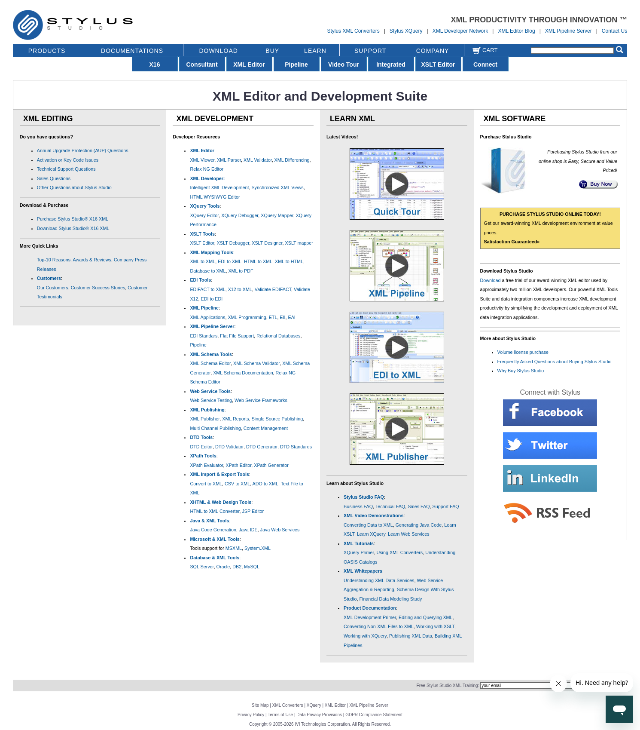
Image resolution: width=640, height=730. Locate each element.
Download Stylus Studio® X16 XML (73, 228)
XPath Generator (271, 465)
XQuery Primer (359, 552)
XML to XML (202, 261)
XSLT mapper (299, 242)
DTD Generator (261, 446)
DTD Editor (201, 446)
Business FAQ (358, 506)
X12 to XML (240, 289)
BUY (272, 50)
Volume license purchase (523, 352)
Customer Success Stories (98, 287)
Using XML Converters (399, 552)
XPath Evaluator (206, 465)
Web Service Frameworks (261, 400)
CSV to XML (237, 483)
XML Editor (249, 64)
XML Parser (229, 160)
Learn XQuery (371, 534)
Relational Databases (278, 335)
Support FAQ (446, 506)
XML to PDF (240, 270)
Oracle (223, 566)
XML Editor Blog (516, 31)
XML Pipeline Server (568, 31)
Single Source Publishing (277, 418)
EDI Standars (203, 335)
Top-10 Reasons (53, 259)
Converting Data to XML (368, 525)
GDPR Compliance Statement (373, 714)
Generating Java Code (419, 525)
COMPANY (432, 50)
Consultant (201, 64)
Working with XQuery (365, 635)
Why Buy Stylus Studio (520, 370)
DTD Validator (229, 446)
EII (282, 317)
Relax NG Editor (206, 169)
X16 (154, 64)
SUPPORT (370, 50)
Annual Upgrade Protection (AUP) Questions (82, 150)
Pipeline (296, 64)
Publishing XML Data (410, 635)
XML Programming (247, 317)
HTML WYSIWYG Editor (215, 196)
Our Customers (52, 287)
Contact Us (614, 31)
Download (490, 280)
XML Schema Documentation (243, 372)
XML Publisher (204, 418)
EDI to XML (229, 261)
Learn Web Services (409, 534)
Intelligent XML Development (219, 187)
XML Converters (287, 705)
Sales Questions (53, 178)
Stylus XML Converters (353, 31)
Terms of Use (280, 714)
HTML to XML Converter (214, 511)
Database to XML (208, 270)
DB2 (236, 566)
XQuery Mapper (277, 215)
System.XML (257, 548)
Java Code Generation (213, 529)
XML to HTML (289, 261)
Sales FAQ (419, 506)
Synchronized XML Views (277, 187)
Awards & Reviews (92, 259)
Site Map (260, 705)
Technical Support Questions (66, 169)
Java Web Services (280, 529)
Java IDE (248, 529)
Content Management (266, 428)
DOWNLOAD (218, 50)
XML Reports (235, 418)
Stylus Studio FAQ (364, 497)
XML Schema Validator (256, 363)
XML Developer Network (460, 31)
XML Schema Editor (210, 363)
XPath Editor (238, 465)
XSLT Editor (438, 64)
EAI (292, 317)
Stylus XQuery (406, 31)
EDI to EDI (212, 298)
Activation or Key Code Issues (67, 160)
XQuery (314, 705)
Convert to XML (206, 483)
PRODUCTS (47, 50)
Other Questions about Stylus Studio (74, 187)
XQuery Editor (204, 215)
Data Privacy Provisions (319, 714)
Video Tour (343, 64)
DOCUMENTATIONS (132, 50)
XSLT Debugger (233, 242)
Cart (484, 50)
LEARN (315, 50)
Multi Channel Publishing (215, 428)
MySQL (251, 566)
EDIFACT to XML (207, 289)
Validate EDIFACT (273, 289)
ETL (273, 317)
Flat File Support (237, 335)
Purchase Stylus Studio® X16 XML (72, 218)
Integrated (390, 64)
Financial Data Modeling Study (390, 598)
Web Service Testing (211, 400)
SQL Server (201, 566)
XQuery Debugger (239, 215)
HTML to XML (258, 261)
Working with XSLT (435, 626)
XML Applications (207, 317)
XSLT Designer (267, 242)
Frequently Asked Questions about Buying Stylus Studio (554, 361)
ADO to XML (265, 483)
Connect (485, 64)
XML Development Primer (370, 617)
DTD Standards (296, 446)
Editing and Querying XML (426, 617)
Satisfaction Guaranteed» (512, 241)
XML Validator (258, 160)
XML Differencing (292, 160)
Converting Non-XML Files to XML (379, 626)
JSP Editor (253, 511)
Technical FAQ (390, 506)
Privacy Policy (251, 714)
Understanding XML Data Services (379, 580)
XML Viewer (202, 160)
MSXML (234, 548)
